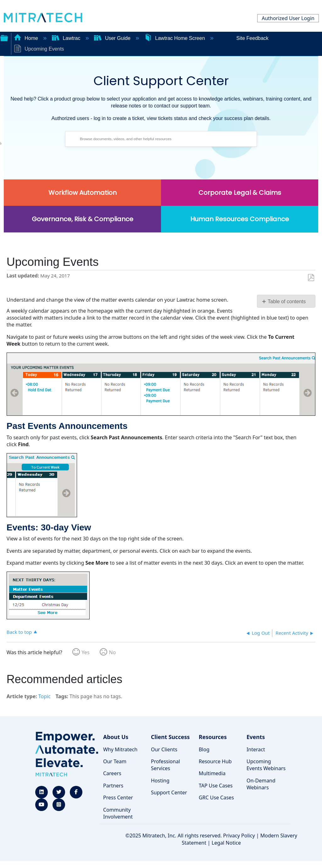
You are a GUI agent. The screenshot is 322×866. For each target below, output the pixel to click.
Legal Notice (226, 842)
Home (27, 38)
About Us (115, 737)
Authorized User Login (288, 18)
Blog (204, 749)
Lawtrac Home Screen (175, 38)
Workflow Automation (82, 192)
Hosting (160, 780)
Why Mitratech (120, 749)
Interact (256, 749)
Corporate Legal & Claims (239, 192)
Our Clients (164, 749)
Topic (44, 696)
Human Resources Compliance (239, 219)
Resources (213, 737)
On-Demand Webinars (261, 784)
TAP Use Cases (216, 785)
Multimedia (212, 773)
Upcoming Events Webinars (266, 765)
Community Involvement (118, 813)
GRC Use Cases (216, 797)
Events (256, 737)
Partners (113, 785)
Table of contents (287, 301)
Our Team (114, 761)
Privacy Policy (239, 835)
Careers (112, 773)
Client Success (170, 737)
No (112, 652)
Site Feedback (252, 38)
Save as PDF (311, 278)
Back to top (19, 632)
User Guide (113, 38)
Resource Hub (215, 761)
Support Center (169, 792)
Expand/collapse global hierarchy (4, 37)
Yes (86, 652)
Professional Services (165, 765)
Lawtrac (67, 38)
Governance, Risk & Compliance (82, 219)
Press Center (118, 797)
